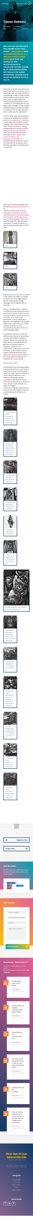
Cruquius (15, 359)
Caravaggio (7, 379)
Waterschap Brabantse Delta (13, 355)
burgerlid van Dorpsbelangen (19, 215)
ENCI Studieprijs (15, 126)
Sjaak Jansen (15, 989)
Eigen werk (19, 3)
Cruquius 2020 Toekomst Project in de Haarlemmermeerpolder (14, 137)
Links (25, 3)
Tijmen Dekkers (16, 51)
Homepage (5, 3)
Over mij (12, 3)
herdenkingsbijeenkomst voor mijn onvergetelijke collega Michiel (15, 56)
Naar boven (16, 1190)
